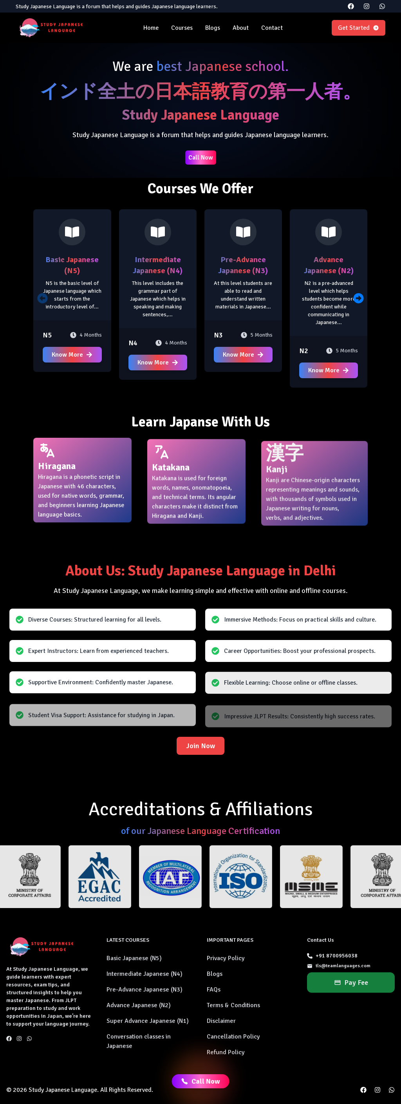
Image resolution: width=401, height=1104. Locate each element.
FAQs (213, 989)
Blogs (212, 28)
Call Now (200, 157)
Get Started (358, 28)
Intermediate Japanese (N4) (144, 974)
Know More (72, 355)
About (241, 28)
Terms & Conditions (233, 1005)
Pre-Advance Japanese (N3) (144, 989)
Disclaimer (221, 1021)
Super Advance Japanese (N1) (148, 1021)
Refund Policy (226, 1052)
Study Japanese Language (63, 1090)
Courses (182, 28)
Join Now (200, 745)
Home (151, 28)
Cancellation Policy (233, 1037)
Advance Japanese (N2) (139, 1005)
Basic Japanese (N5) (134, 958)
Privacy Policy (226, 958)
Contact (272, 28)
